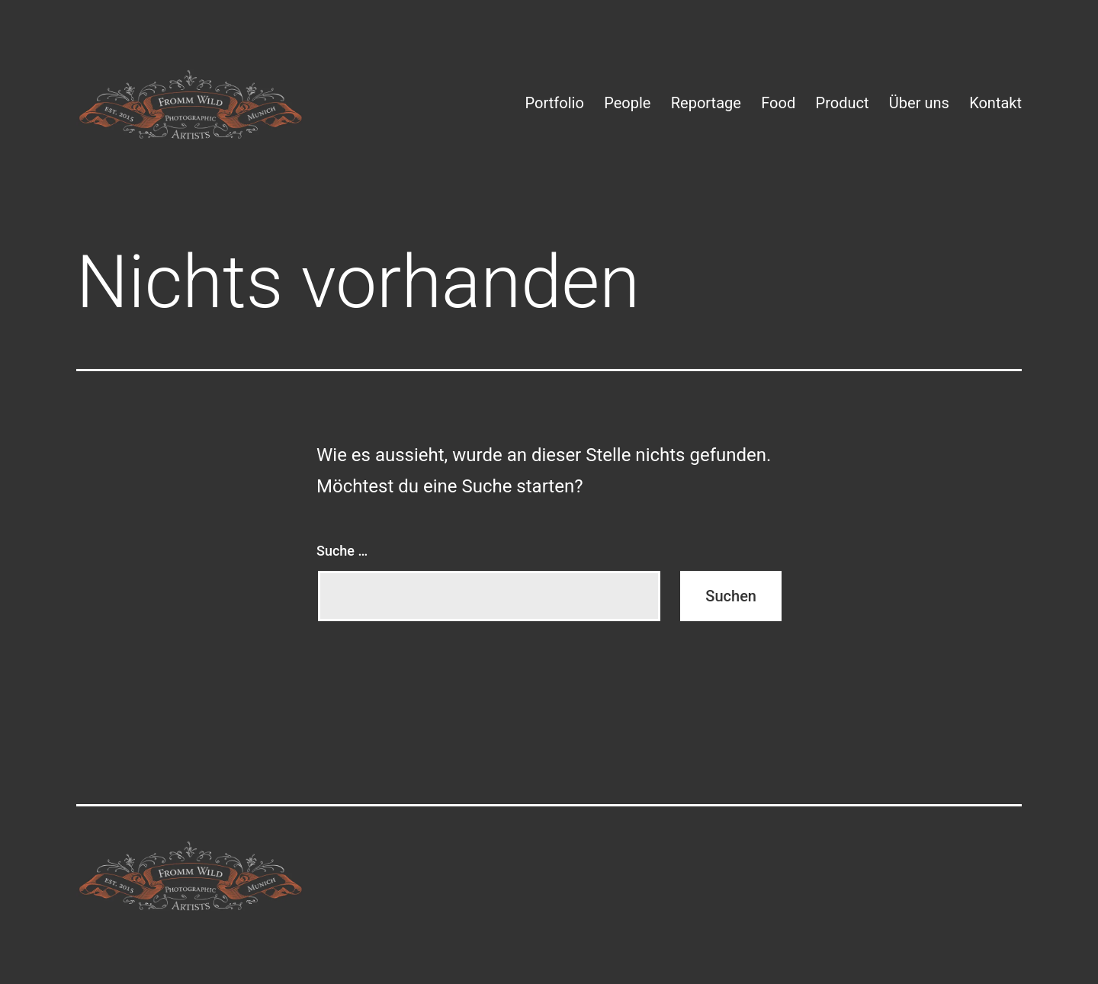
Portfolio (554, 103)
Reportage (706, 103)
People (627, 103)
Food (778, 103)
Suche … (342, 551)
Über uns (919, 103)
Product (842, 103)
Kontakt (995, 103)
